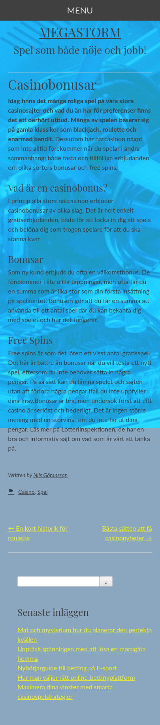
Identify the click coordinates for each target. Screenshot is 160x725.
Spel (43, 491)
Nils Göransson (50, 475)
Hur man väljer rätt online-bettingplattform (76, 677)
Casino (26, 491)
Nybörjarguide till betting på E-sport (67, 667)
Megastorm (80, 32)
